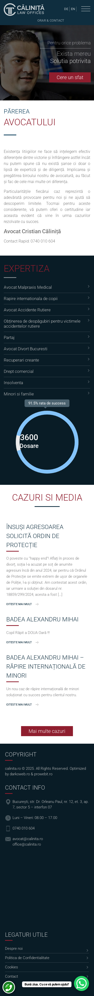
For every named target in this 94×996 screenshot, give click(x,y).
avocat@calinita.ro (28, 839)
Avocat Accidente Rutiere (27, 309)
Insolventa (13, 382)
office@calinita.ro (27, 844)
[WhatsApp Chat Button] (81, 983)
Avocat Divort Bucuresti (25, 348)
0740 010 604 (43, 241)
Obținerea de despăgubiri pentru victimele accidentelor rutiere (42, 324)
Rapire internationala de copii (31, 298)
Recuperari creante (21, 360)
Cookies (11, 967)
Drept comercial (19, 371)
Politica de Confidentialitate (27, 958)
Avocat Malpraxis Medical (28, 287)
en (73, 9)
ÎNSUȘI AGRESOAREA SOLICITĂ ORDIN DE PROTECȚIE (34, 536)
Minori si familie (19, 393)
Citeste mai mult (19, 604)
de (66, 9)
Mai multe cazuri (47, 731)
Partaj (9, 337)
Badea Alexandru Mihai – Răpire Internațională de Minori (45, 666)
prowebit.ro (43, 774)
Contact (11, 976)
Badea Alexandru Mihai (42, 619)
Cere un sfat (70, 77)
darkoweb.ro (20, 774)
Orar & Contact (50, 20)
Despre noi (14, 948)
